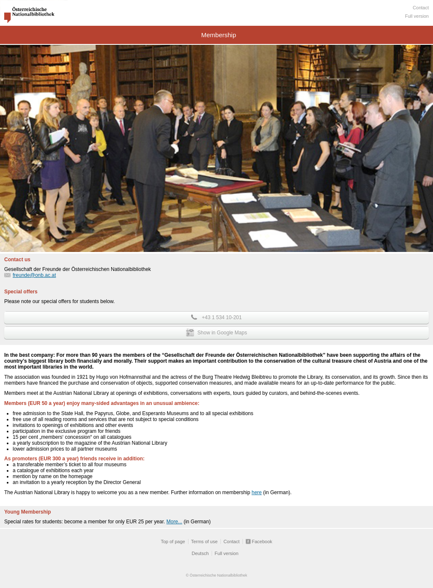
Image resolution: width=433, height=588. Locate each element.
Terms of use (204, 541)
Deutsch (200, 553)
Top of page (173, 541)
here (257, 492)
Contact (421, 7)
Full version (417, 16)
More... (174, 522)
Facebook (262, 541)
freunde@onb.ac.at (34, 275)
